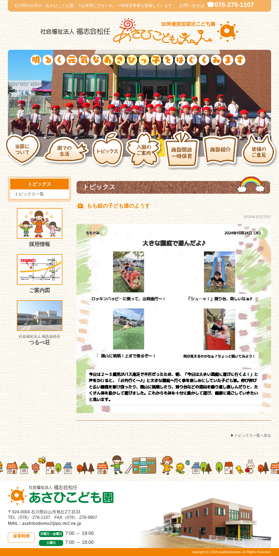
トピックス (109, 153)
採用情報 (39, 227)
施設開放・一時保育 (182, 153)
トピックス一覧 (29, 194)
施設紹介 (221, 153)
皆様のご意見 (260, 153)
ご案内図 (39, 273)
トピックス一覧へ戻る (252, 435)
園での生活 (67, 153)
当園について (23, 153)
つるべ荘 (39, 322)
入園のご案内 (144, 153)
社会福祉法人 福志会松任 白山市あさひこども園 (139, 32)
